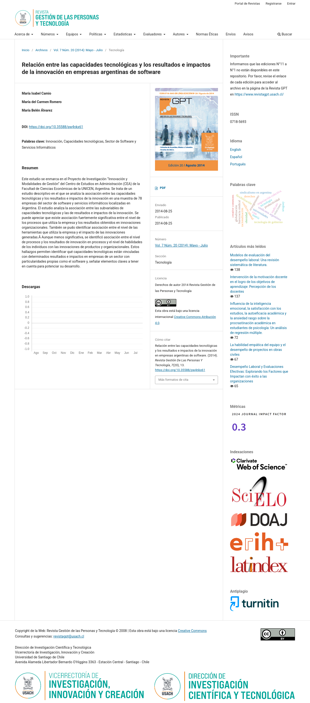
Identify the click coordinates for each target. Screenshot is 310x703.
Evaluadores (153, 34)
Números (48, 34)
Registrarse (274, 3)
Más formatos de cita (173, 379)
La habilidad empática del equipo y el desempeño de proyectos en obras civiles (258, 349)
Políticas (96, 34)
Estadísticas (123, 34)
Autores (179, 34)
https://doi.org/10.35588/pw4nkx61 (56, 127)
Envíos (231, 34)
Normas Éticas (207, 34)
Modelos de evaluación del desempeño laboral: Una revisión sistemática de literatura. (254, 260)
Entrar (291, 3)
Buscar (285, 34)
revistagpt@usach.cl (69, 636)
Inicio (25, 50)
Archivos (41, 50)
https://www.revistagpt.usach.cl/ (259, 94)
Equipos (72, 34)
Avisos (248, 34)
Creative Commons (192, 631)
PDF (163, 188)
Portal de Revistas (247, 3)
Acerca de (23, 34)
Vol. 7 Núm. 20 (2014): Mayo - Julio (78, 50)
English (235, 150)
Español (236, 157)
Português (238, 164)
